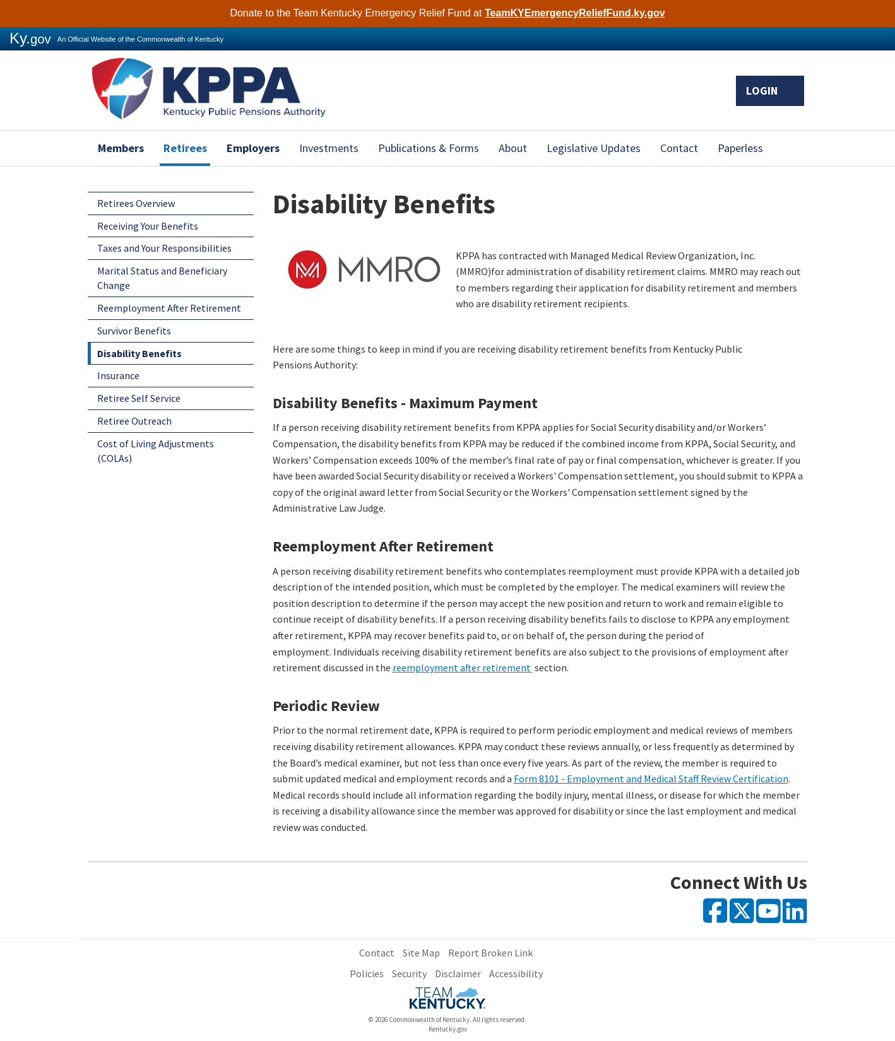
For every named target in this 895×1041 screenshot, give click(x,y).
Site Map (421, 952)
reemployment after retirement (463, 667)
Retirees (185, 148)
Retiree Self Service (139, 398)
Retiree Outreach (134, 421)
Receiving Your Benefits (147, 226)
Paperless (740, 148)
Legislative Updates (594, 148)
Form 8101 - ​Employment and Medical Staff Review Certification (651, 778)
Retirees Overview (136, 203)
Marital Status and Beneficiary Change (162, 277)
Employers (253, 148)
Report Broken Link (490, 952)
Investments (329, 148)
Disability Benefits (139, 353)
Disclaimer (458, 973)
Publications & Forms (428, 148)
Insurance (118, 375)
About (513, 148)
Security (409, 973)
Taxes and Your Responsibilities (164, 248)
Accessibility (516, 973)
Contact (679, 148)
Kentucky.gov (448, 1029)
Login (770, 90)
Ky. (30, 38)
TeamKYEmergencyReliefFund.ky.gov (575, 13)
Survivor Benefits (134, 330)
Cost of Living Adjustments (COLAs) (155, 450)
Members (121, 148)
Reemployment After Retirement (169, 308)
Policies (367, 973)
